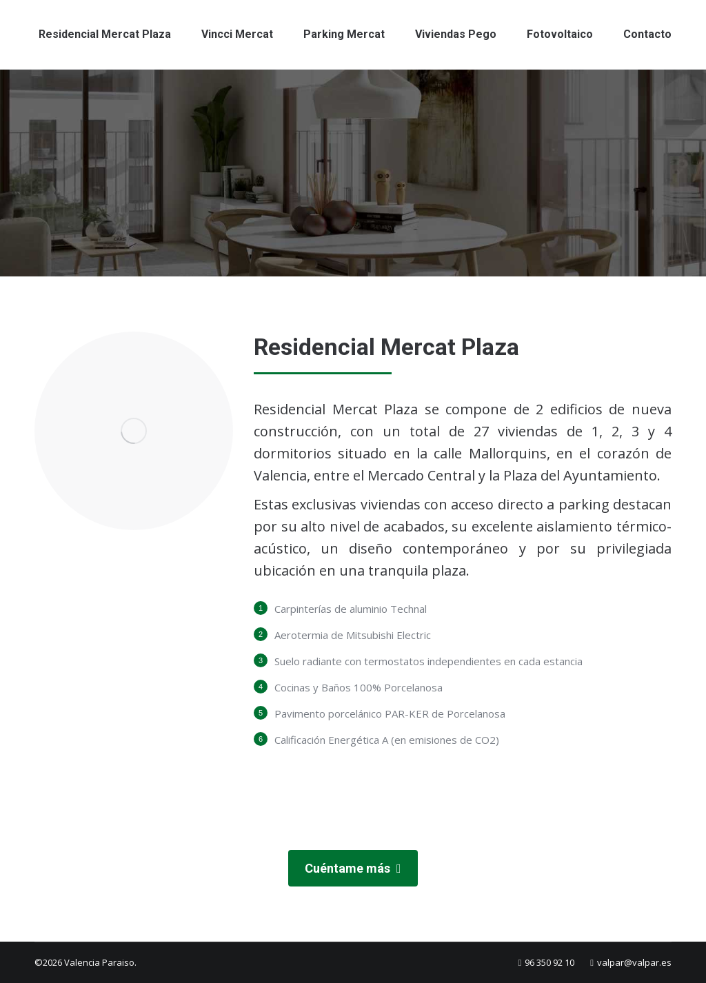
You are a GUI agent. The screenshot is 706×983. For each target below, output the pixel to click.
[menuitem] (105, 34)
